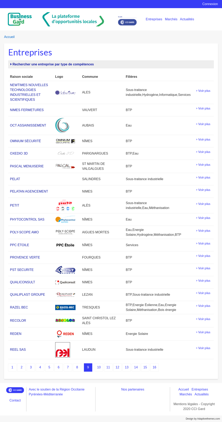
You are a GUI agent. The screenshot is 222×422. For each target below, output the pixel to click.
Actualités (187, 19)
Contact (15, 400)
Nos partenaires (132, 389)
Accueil (9, 37)
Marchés (171, 19)
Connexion (210, 4)
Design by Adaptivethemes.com (203, 418)
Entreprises (154, 19)
